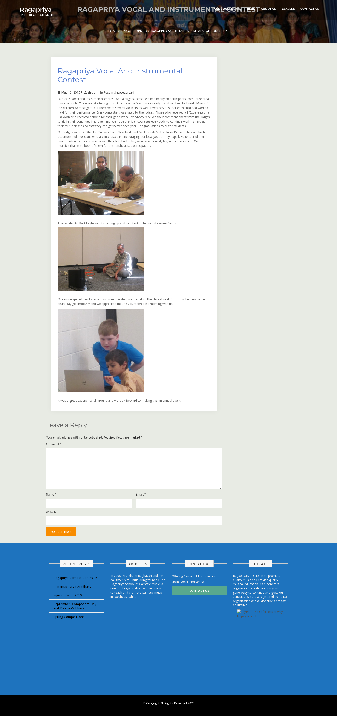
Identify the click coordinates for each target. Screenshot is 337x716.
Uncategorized (124, 92)
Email (141, 494)
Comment (53, 444)
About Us (268, 9)
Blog (251, 9)
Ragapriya (36, 9)
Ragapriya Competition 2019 (75, 578)
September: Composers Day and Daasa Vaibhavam (75, 606)
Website (51, 512)
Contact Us (309, 9)
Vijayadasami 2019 (68, 595)
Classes (288, 9)
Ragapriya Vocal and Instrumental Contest (120, 75)
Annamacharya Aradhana (73, 586)
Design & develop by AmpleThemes (169, 707)
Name (51, 494)
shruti (90, 92)
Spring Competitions (69, 617)
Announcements (227, 9)
